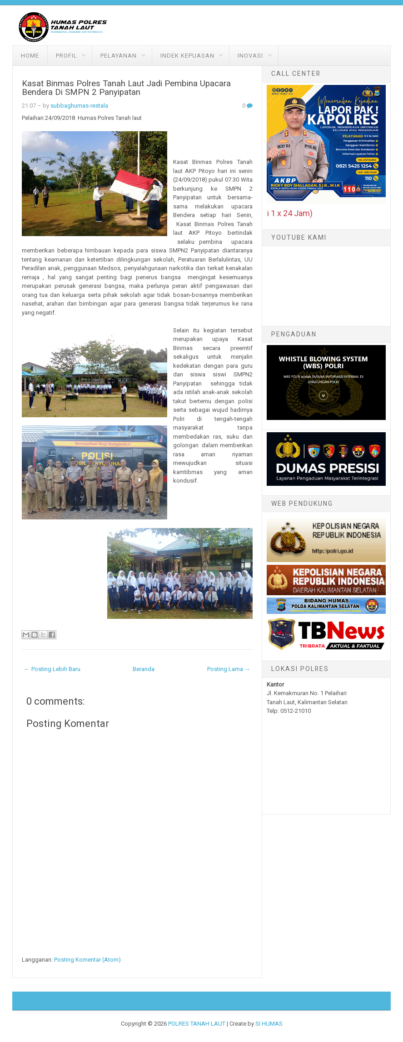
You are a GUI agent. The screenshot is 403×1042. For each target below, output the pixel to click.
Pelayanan (118, 55)
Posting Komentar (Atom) (87, 959)
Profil (66, 55)
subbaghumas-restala (79, 105)
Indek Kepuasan (187, 55)
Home (30, 55)
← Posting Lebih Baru (52, 669)
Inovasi (250, 55)
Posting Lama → (228, 669)
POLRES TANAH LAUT (196, 1023)
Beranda (143, 669)
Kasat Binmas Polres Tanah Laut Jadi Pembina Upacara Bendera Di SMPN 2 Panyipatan (126, 88)
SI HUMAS (269, 1023)
